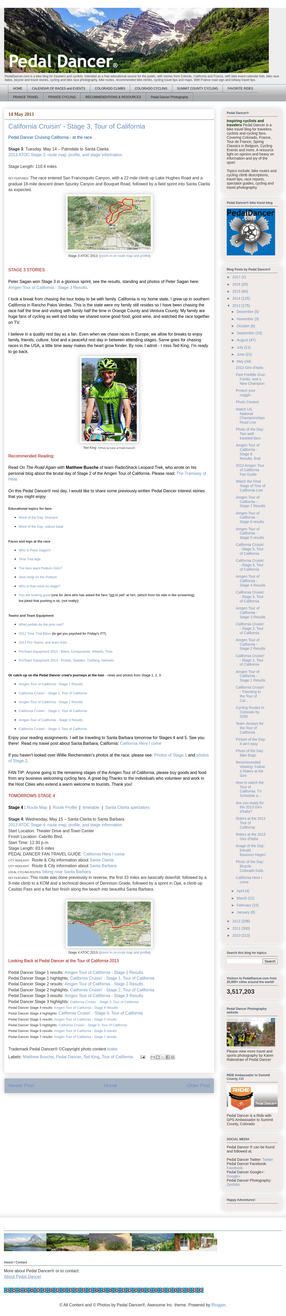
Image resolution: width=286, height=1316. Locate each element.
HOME (17, 88)
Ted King (91, 1057)
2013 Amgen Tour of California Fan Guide (250, 469)
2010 (237, 935)
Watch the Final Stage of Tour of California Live (250, 485)
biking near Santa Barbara (66, 872)
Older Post (198, 1085)
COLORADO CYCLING (151, 88)
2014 (237, 298)
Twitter (267, 1159)
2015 (237, 291)
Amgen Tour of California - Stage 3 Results (47, 287)
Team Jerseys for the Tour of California (250, 727)
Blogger (218, 1305)
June (241, 354)
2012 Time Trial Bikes (35, 633)
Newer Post (21, 1085)
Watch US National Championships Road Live (250, 415)
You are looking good (34, 595)
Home (110, 1085)
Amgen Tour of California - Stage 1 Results (51, 684)
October (244, 326)
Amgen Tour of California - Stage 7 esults (85, 1037)
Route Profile (65, 807)
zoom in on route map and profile (125, 256)
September (246, 333)
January (244, 912)
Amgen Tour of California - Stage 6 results (85, 1031)
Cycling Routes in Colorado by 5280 (250, 712)
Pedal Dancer (68, 1057)
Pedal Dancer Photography (169, 97)
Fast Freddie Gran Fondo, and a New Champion (250, 379)
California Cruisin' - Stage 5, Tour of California (92, 1025)
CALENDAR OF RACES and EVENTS (58, 88)
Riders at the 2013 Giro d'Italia (250, 836)
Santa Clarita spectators (127, 807)
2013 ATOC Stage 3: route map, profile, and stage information (65, 155)
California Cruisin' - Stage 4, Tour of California (100, 1013)
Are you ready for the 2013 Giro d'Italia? (250, 807)
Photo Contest (247, 402)
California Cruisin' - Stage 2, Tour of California (53, 711)
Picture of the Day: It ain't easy (251, 741)
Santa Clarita (102, 860)
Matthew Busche (38, 1057)
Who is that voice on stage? (39, 586)
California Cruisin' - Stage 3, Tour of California (53, 729)
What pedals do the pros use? (41, 624)
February (244, 905)
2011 (237, 928)
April (241, 891)
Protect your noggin (245, 392)
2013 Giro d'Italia (249, 368)
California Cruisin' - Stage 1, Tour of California (53, 693)
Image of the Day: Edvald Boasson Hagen (251, 850)
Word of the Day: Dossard (38, 517)
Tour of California (117, 1057)
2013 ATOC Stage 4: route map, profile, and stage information (65, 825)
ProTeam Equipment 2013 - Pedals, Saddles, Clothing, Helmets (66, 660)
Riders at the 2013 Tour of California (250, 822)
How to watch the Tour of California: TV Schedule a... (250, 789)
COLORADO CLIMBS (110, 88)
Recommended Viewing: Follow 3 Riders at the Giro (250, 768)
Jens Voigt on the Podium (38, 577)
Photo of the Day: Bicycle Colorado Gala (250, 866)
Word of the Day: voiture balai (41, 526)
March (242, 898)
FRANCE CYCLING (62, 97)
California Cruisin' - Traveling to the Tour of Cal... (250, 693)
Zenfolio (233, 1184)
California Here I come (140, 743)
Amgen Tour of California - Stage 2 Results (51, 702)
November (245, 319)
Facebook (235, 1168)
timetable (91, 807)
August (243, 340)
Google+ (233, 1176)
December (245, 312)
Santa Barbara (103, 866)
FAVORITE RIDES (240, 88)
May (240, 361)
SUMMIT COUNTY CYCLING (197, 88)
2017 (237, 277)
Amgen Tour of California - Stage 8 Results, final (248, 451)
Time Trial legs (30, 559)
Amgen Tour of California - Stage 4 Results (86, 1008)
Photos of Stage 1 (170, 755)
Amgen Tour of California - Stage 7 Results (250, 501)
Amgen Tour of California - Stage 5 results (85, 1019)
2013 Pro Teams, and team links (43, 642)
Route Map (37, 807)
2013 (237, 306)
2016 (237, 284)
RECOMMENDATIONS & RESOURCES (113, 97)
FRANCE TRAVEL (25, 97)
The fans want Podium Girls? (40, 568)
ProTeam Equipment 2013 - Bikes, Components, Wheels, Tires (66, 651)
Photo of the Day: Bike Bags (250, 753)
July (240, 347)
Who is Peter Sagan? (35, 550)
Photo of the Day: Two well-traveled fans (250, 433)
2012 (237, 921)
